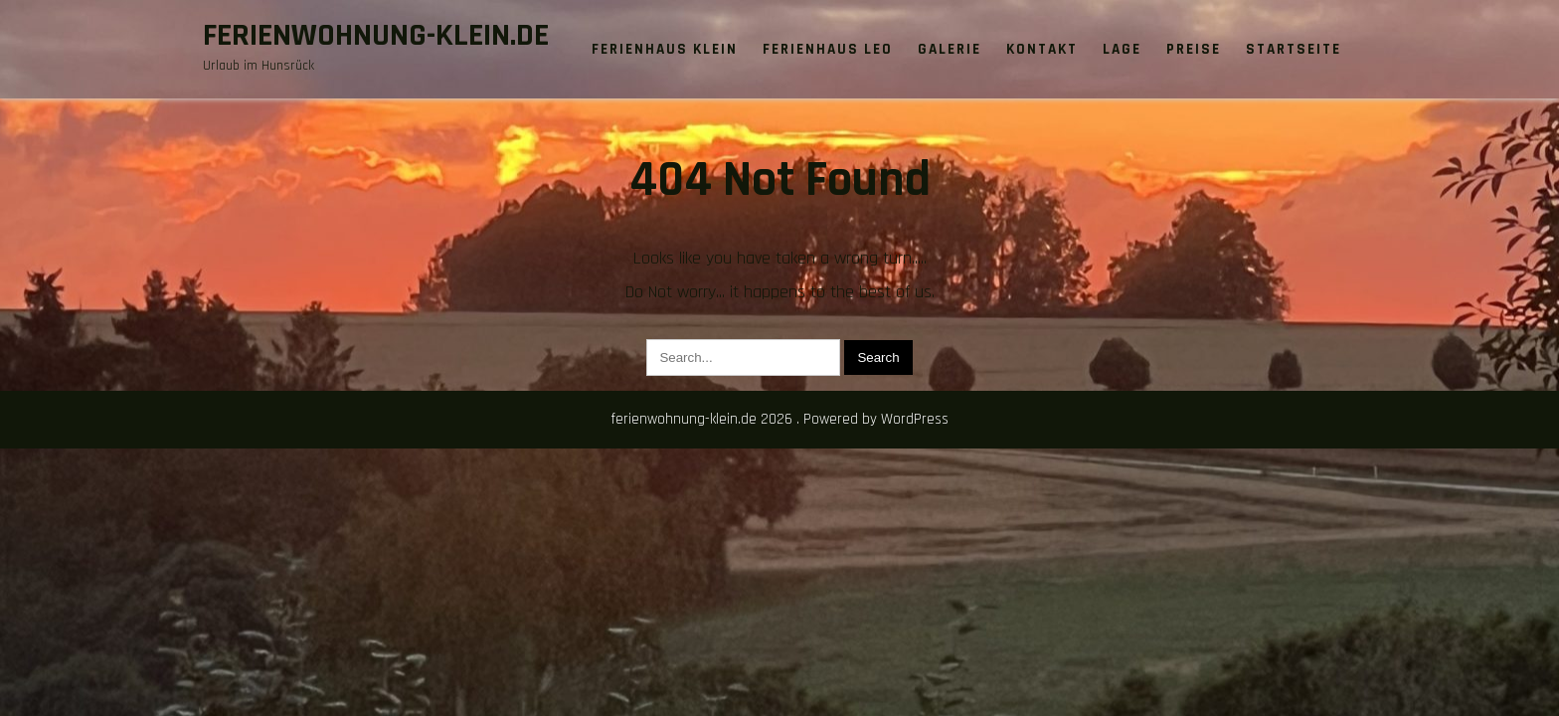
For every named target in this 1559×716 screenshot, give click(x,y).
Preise (1193, 49)
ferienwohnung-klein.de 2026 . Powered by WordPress (779, 419)
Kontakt (1042, 49)
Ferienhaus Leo (828, 49)
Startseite (1293, 49)
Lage (1122, 49)
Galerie (949, 49)
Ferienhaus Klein (665, 49)
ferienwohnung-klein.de (376, 35)
